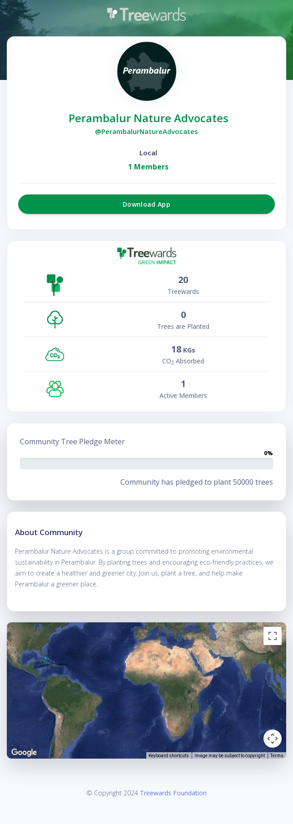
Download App (146, 204)
